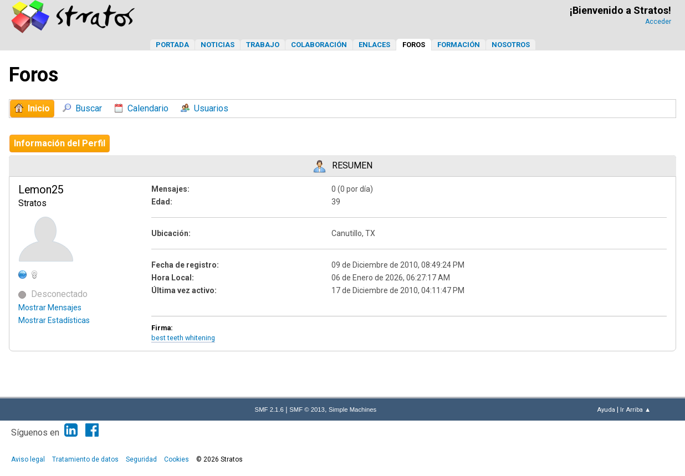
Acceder (658, 21)
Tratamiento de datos (85, 459)
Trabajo (262, 44)
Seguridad (141, 459)
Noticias (217, 44)
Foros (413, 44)
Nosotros (511, 44)
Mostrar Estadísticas (54, 320)
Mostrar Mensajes (49, 307)
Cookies (176, 459)
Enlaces (374, 44)
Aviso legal (28, 459)
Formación (458, 44)
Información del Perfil (59, 143)
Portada (172, 44)
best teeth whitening (183, 338)
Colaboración (319, 44)
